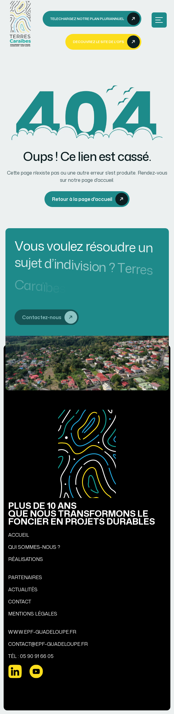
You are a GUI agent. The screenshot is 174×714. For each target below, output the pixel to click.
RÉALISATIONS (25, 559)
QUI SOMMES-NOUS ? (34, 547)
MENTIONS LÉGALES (32, 613)
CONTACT (19, 601)
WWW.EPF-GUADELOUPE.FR (42, 632)
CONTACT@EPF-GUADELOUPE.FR (48, 644)
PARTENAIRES (25, 577)
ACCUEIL (18, 535)
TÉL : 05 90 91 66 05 (31, 656)
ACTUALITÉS (23, 589)
